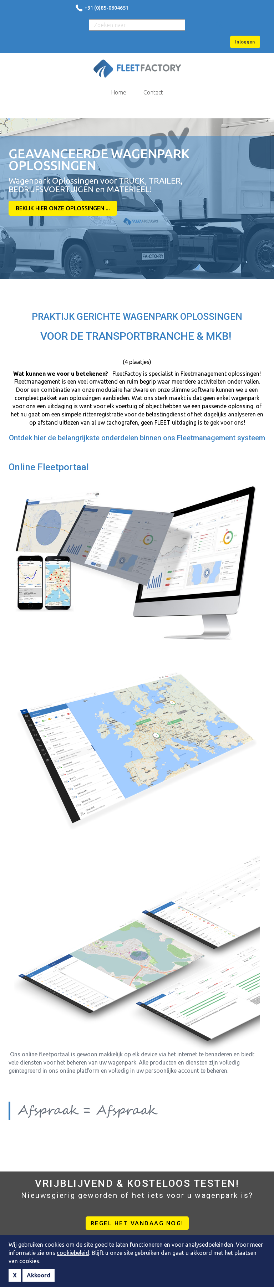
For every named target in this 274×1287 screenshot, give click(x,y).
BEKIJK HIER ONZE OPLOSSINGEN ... (63, 208)
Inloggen (245, 41)
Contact (153, 92)
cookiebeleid (73, 1253)
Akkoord (38, 1275)
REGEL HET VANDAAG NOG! (137, 1223)
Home (118, 92)
